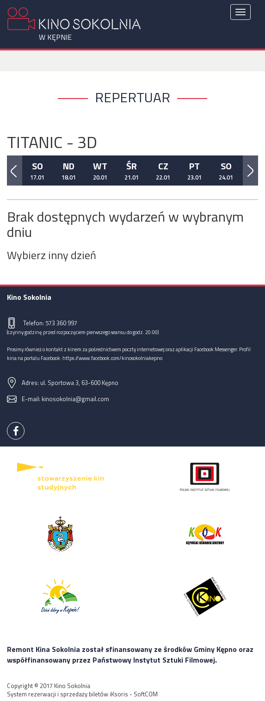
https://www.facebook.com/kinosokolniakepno (112, 358)
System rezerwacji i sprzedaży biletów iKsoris (67, 694)
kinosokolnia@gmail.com (75, 398)
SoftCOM (146, 694)
